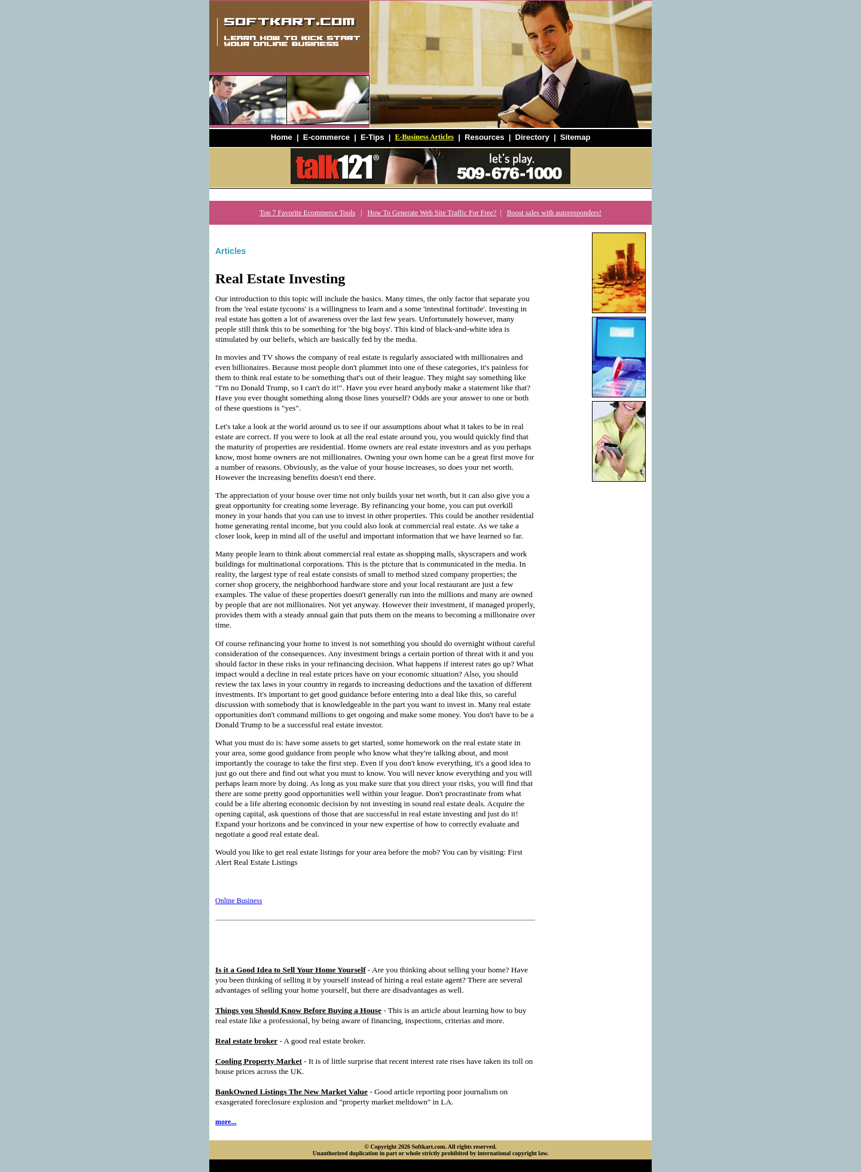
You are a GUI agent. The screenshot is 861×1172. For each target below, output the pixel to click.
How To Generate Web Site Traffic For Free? (431, 213)
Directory (532, 137)
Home (281, 137)
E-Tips (372, 137)
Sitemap (575, 137)
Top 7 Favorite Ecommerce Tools (307, 213)
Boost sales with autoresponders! (554, 213)
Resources (484, 137)
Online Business (238, 900)
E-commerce (326, 137)
